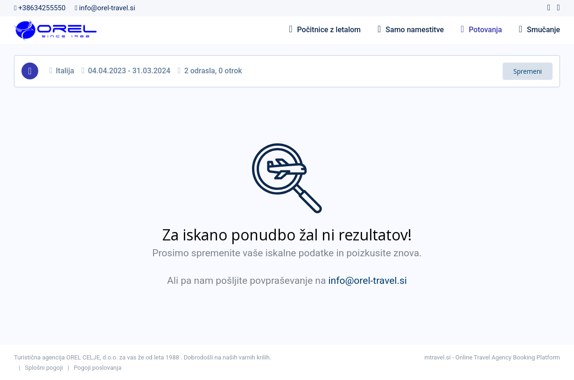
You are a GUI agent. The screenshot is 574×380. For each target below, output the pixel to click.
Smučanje (539, 29)
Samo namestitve (411, 29)
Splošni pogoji (44, 367)
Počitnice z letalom (325, 29)
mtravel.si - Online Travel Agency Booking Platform (492, 357)
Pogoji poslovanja (97, 367)
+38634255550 (39, 8)
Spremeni (527, 71)
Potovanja (481, 29)
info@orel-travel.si (105, 8)
